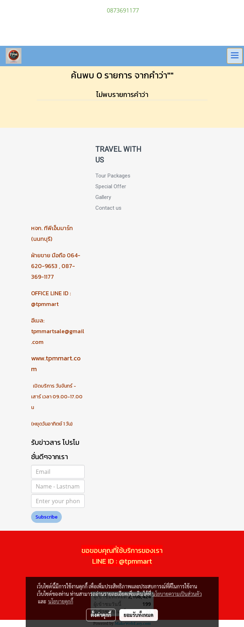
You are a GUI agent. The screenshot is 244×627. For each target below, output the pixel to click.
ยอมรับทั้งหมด (139, 615)
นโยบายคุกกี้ (60, 601)
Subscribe (46, 517)
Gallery (103, 197)
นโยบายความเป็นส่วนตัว (177, 593)
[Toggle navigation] (235, 56)
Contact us (108, 208)
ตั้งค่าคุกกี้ (101, 615)
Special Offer (110, 186)
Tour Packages (112, 175)
